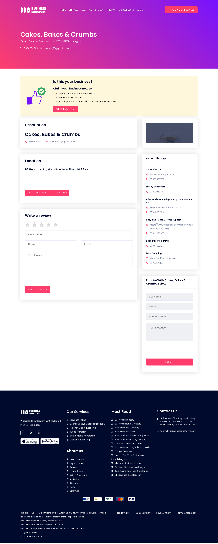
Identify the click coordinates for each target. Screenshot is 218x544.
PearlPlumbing (154, 254)
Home (63, 9)
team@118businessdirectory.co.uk (178, 455)
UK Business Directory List (128, 541)
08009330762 (157, 179)
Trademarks (123, 513)
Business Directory (124, 486)
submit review (37, 289)
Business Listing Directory (128, 490)
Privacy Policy (163, 513)
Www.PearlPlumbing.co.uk (163, 259)
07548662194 (157, 212)
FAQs (83, 9)
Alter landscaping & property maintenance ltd (162, 201)
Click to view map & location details (46, 193)
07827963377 (157, 192)
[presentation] (48, 201)
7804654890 (29, 48)
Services (73, 9)
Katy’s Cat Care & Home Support (164, 220)
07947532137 (157, 246)
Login (140, 9)
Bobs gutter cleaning (158, 241)
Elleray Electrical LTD (157, 187)
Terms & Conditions (187, 513)
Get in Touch (96, 9)
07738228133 (156, 264)
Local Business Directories (128, 510)
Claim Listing (65, 108)
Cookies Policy (142, 513)
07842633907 (157, 234)
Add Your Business (181, 9)
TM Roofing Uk (154, 169)
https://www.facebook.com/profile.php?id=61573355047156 (171, 227)
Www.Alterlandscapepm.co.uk (165, 208)
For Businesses (126, 9)
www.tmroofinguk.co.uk (162, 174)
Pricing (111, 9)
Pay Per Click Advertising (83, 509)
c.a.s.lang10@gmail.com (54, 48)
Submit (169, 362)
